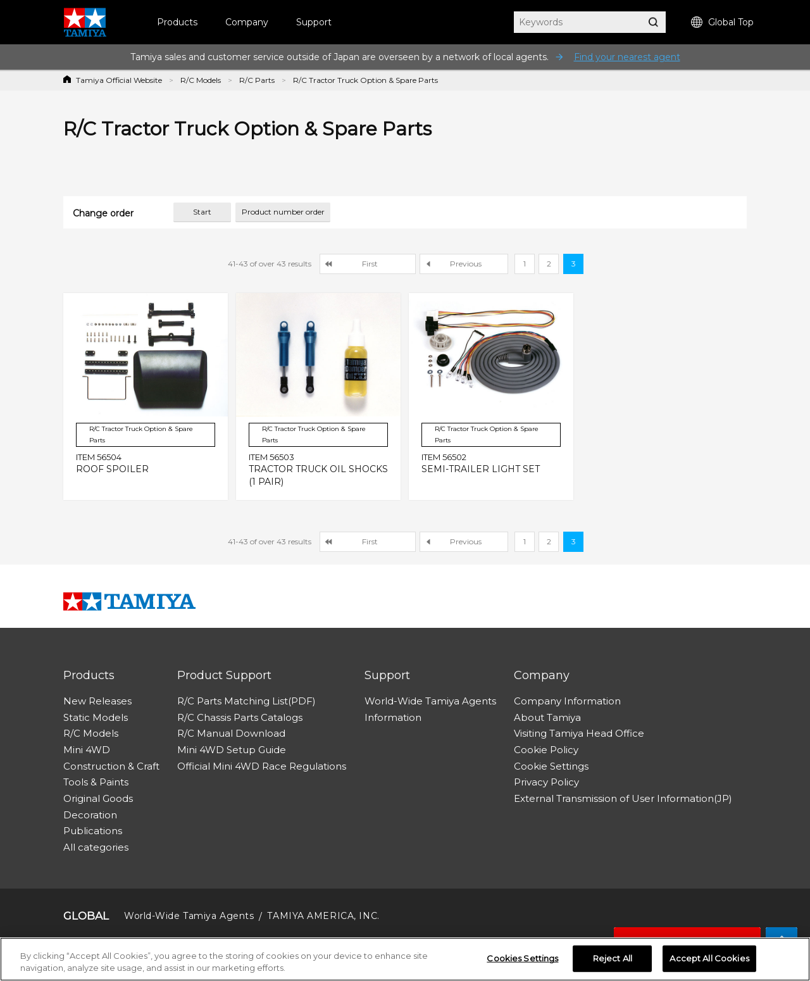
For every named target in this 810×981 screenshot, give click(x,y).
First (370, 263)
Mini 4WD (86, 750)
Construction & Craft (111, 766)
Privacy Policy (546, 782)
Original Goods (98, 798)
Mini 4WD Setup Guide (231, 750)
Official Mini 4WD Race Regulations (261, 766)
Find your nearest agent (627, 57)
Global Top (722, 22)
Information (392, 717)
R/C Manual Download (231, 733)
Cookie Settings (551, 766)
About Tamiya (547, 717)
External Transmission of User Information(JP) (623, 798)
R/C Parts (257, 80)
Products (177, 22)
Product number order (283, 211)
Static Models (95, 717)
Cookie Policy (546, 750)
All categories (95, 847)
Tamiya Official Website (119, 80)
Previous (466, 263)
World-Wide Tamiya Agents (430, 701)
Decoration (90, 815)
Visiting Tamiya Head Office (579, 733)
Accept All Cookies (709, 958)
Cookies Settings (522, 958)
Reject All (612, 958)
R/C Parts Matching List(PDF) (246, 701)
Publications (92, 831)
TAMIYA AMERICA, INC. (323, 916)
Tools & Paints (95, 782)
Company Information (567, 701)
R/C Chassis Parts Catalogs (239, 717)
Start (202, 211)
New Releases (97, 701)
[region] (405, 959)
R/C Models (200, 80)
